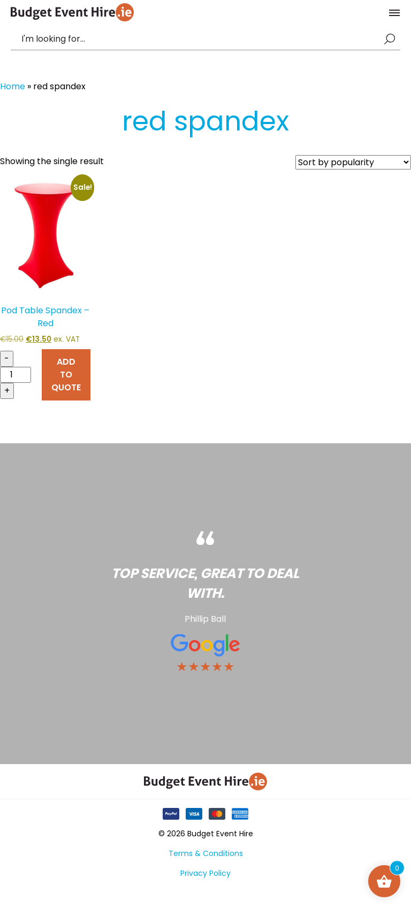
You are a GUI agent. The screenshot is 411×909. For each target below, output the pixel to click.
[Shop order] (353, 162)
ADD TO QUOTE (66, 375)
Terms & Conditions (206, 853)
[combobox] (200, 39)
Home (12, 86)
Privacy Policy (205, 873)
